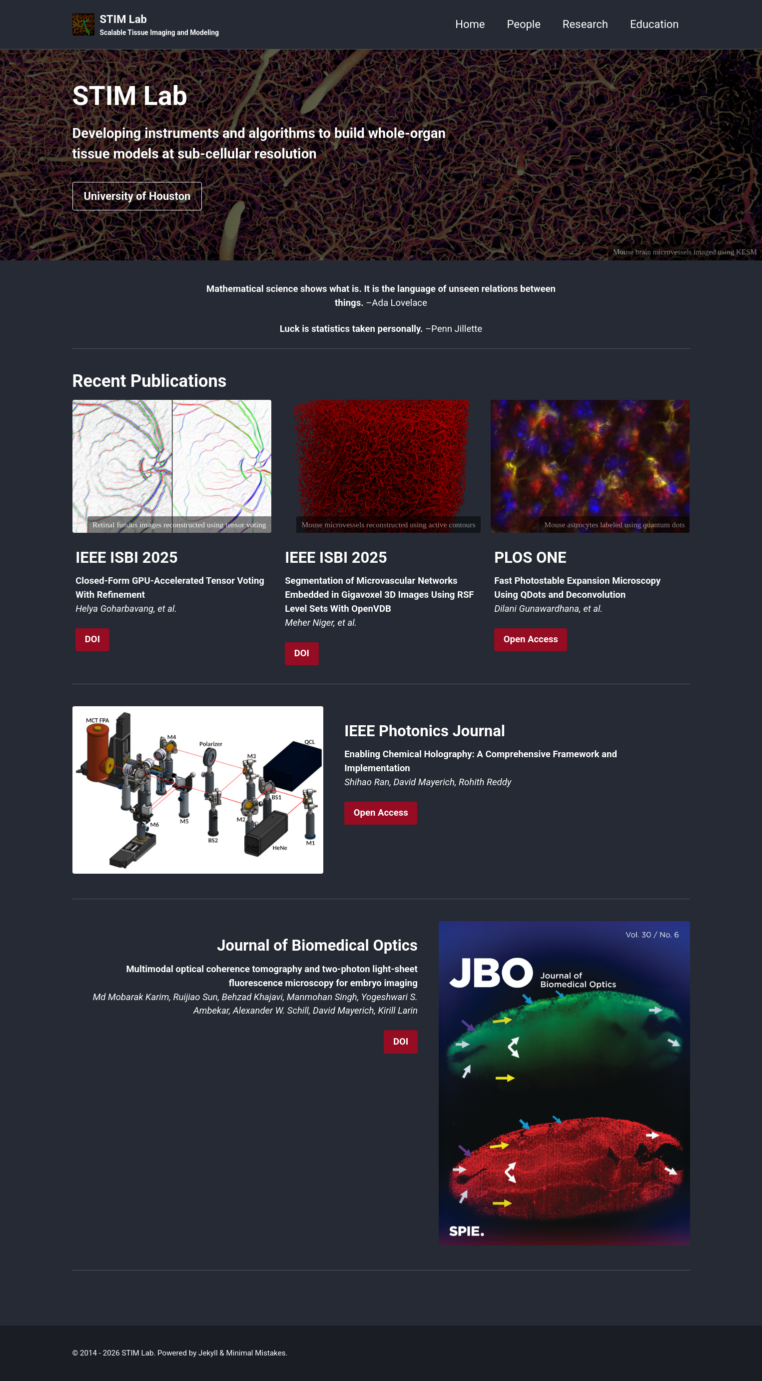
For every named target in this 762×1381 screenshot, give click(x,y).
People (524, 24)
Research (585, 24)
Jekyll (208, 1353)
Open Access (531, 639)
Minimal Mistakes (256, 1353)
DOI (92, 639)
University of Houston (137, 196)
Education (654, 24)
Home (470, 24)
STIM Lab (159, 25)
